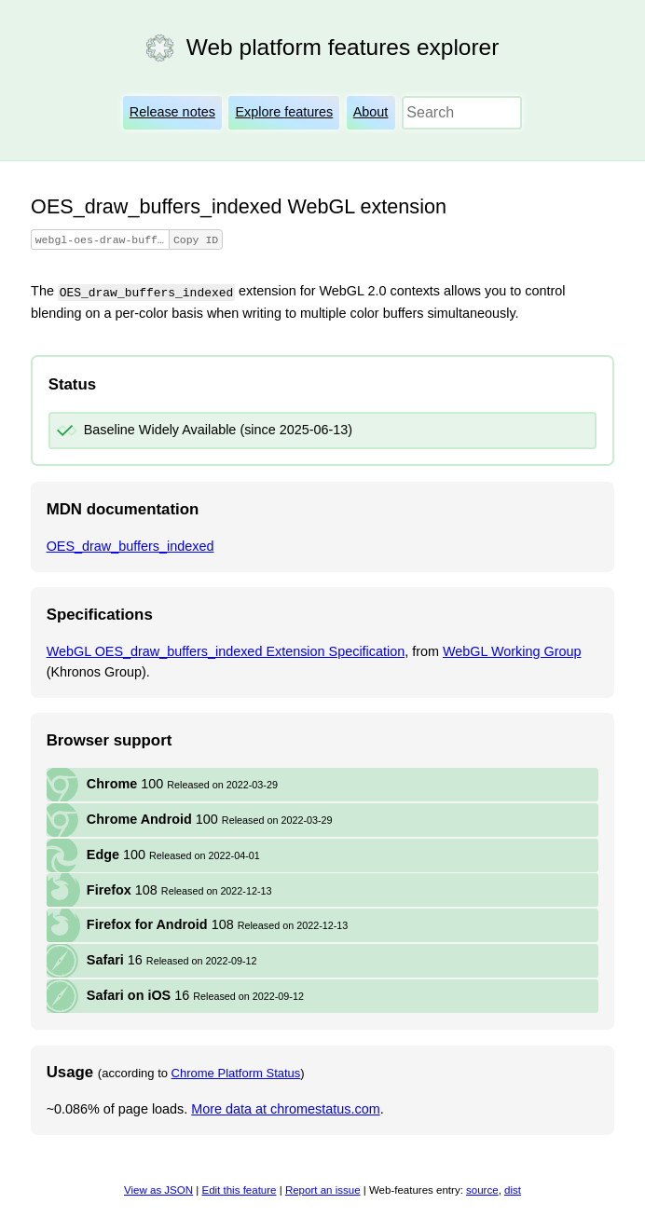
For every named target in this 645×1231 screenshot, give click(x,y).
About (371, 111)
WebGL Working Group (512, 652)
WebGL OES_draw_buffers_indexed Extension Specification (226, 652)
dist (512, 1191)
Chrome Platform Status (236, 1074)
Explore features (284, 111)
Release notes (172, 111)
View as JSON (158, 1191)
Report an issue (323, 1191)
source (482, 1191)
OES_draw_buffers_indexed (130, 547)
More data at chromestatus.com (285, 1109)
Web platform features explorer (342, 47)
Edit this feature (238, 1191)
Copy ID (222, 240)
